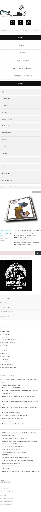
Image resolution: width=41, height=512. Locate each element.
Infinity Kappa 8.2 (12, 421)
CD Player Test (6, 98)
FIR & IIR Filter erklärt (18, 388)
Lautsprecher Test (7, 119)
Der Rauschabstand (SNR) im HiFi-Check (14, 452)
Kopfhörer (4, 112)
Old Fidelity (5, 359)
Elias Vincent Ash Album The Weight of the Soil (15, 457)
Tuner (3, 167)
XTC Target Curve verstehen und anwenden (14, 438)
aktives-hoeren (6, 331)
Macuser (4, 353)
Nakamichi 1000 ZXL (14, 385)
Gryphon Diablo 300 (18, 424)
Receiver (4, 146)
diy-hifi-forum (5, 337)
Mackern (2, 240)
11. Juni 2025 (4, 238)
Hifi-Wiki (4, 348)
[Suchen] (38, 253)
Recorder (4, 153)
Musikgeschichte (6, 132)
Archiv (2, 480)
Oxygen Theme (11, 491)
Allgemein (4, 92)
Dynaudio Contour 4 (15, 412)
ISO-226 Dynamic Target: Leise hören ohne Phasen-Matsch (19, 441)
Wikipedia (4, 362)
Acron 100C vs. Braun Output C (11, 449)
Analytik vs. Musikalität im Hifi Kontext (13, 446)
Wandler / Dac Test (7, 180)
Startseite (12, 187)
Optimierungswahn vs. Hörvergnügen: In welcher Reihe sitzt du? (20, 471)
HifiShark (4, 351)
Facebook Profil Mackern (9, 339)
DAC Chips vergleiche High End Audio (17, 415)
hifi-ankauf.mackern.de (8, 342)
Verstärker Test (6, 173)
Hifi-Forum (5, 345)
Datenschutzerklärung (6, 498)
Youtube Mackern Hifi (8, 364)
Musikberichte (5, 126)
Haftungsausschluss (6, 501)
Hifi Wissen (5, 105)
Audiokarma (5, 334)
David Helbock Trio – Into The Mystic (6, 233)
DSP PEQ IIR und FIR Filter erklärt (12, 444)
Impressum (3, 495)
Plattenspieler (5, 139)
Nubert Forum (6, 356)
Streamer (4, 160)
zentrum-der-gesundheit (9, 367)
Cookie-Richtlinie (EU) (6, 504)
